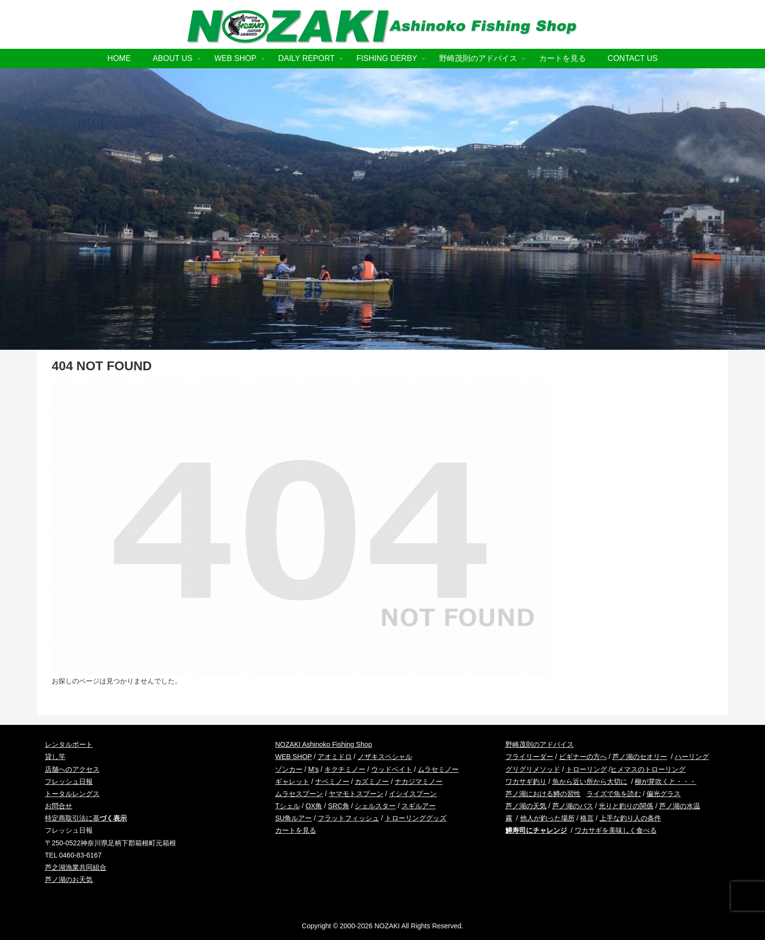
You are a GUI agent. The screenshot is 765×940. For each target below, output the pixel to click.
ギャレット (292, 781)
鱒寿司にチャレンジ (536, 830)
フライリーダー (529, 756)
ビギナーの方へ (583, 756)
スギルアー (419, 806)
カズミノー (372, 781)
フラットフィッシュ (348, 818)
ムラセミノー (438, 769)
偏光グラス (663, 794)
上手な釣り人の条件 (630, 818)
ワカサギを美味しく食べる (616, 830)
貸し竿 (55, 756)
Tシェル (287, 806)
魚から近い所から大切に (589, 781)
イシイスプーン (413, 794)
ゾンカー (288, 769)
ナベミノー (332, 781)
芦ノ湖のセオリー (639, 756)
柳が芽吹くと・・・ (665, 781)
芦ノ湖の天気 (525, 806)
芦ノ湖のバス (572, 806)
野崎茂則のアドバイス (539, 744)
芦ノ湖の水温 (679, 806)
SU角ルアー (293, 818)
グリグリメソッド (532, 769)
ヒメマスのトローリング (647, 769)
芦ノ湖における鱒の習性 (543, 794)
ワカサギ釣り (525, 781)
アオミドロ (335, 756)
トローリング (586, 769)
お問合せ (58, 806)
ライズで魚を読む (613, 794)
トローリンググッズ (415, 818)
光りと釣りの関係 (626, 806)
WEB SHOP (293, 756)
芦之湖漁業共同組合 (75, 867)
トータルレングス (72, 794)
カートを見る (295, 830)
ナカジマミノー (419, 781)
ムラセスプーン (299, 794)
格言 (587, 818)
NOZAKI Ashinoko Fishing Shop (323, 744)
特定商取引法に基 (86, 818)
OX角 (313, 806)
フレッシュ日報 (69, 781)
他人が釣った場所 (547, 818)
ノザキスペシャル (385, 756)
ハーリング (692, 756)
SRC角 (338, 806)
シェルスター (375, 806)
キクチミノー (344, 769)
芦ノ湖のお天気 (69, 879)
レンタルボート (69, 744)
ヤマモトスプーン (356, 794)
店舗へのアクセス (72, 769)
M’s (313, 769)
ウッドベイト (391, 769)
